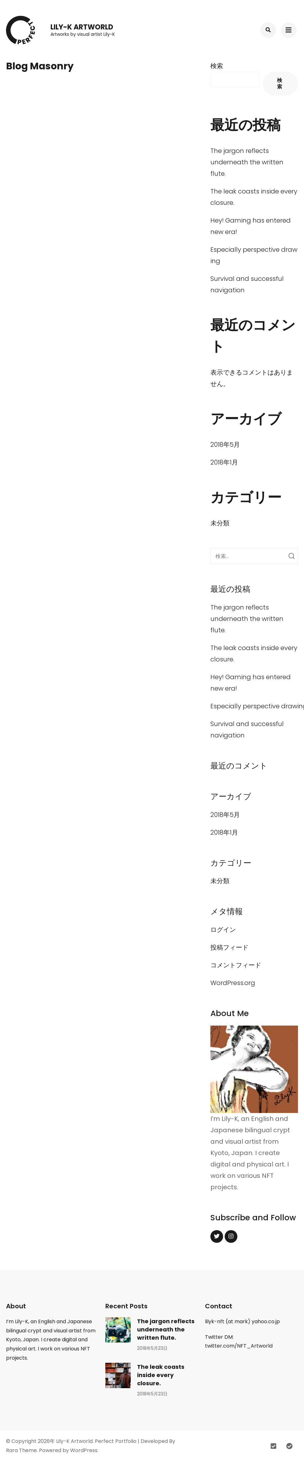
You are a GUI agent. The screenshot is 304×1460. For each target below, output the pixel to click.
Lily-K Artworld (81, 27)
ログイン (223, 929)
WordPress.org (232, 982)
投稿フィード (229, 947)
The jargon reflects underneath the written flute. (246, 162)
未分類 (219, 523)
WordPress (83, 1450)
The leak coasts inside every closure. (160, 1375)
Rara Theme (21, 1450)
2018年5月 (225, 444)
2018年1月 (224, 462)
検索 (216, 65)
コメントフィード (235, 965)
